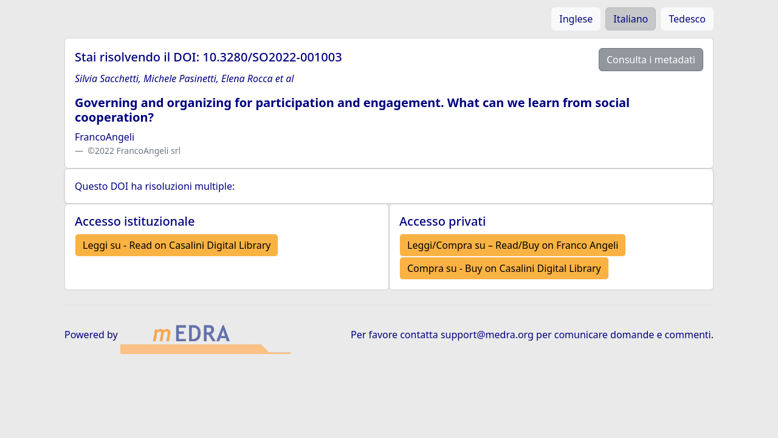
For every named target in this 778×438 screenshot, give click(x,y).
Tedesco (687, 19)
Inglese (576, 19)
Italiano (630, 19)
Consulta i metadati (651, 59)
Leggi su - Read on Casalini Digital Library (176, 245)
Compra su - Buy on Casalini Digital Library (504, 268)
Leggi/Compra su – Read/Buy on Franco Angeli (512, 245)
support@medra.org (487, 334)
